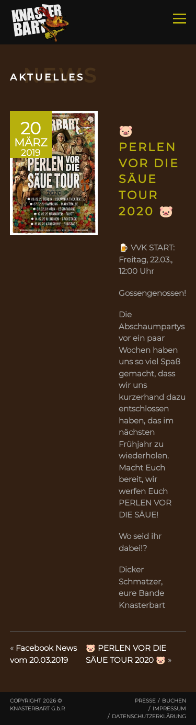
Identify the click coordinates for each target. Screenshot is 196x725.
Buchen (174, 700)
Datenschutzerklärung (149, 716)
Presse (145, 700)
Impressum (169, 708)
